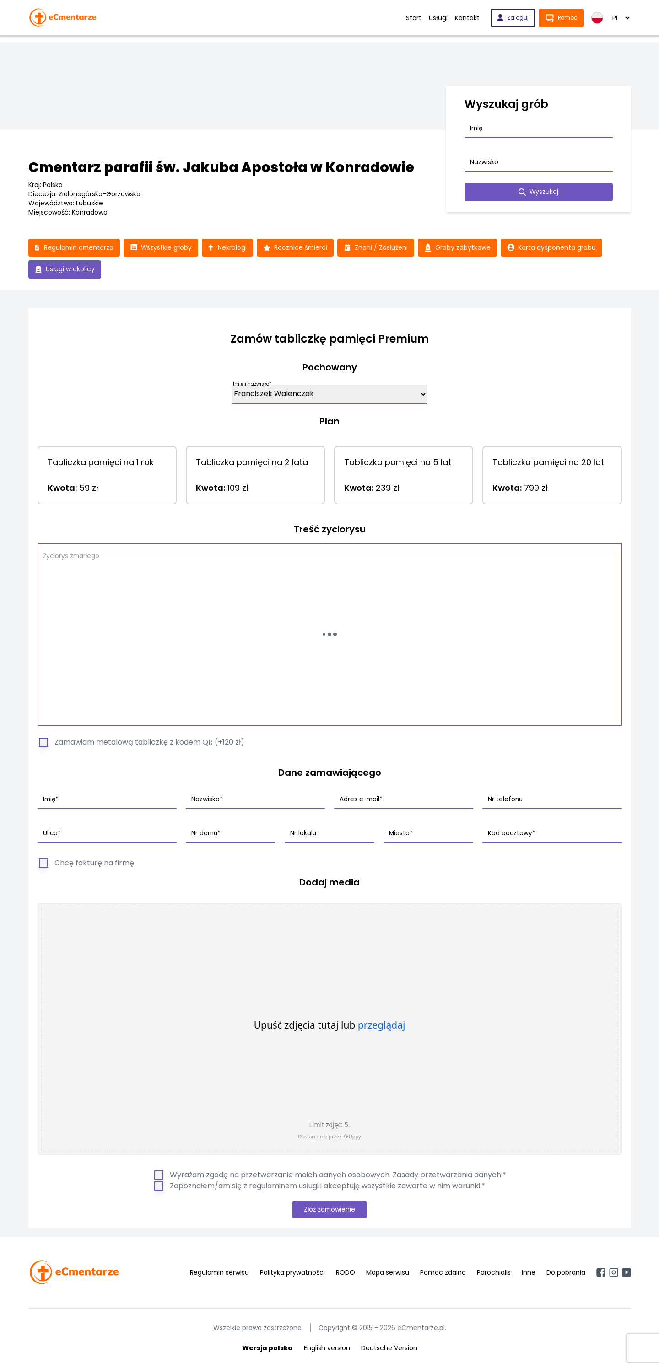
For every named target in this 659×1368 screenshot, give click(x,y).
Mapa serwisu (387, 1273)
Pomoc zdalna (443, 1273)
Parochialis (494, 1273)
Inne (528, 1273)
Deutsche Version (389, 1348)
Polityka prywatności (292, 1273)
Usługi (438, 17)
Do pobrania (565, 1273)
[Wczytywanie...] (329, 634)
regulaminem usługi (284, 1186)
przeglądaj (381, 1025)
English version (327, 1348)
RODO (345, 1273)
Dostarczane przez (329, 1136)
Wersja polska (267, 1348)
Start (413, 17)
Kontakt (467, 17)
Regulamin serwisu (219, 1273)
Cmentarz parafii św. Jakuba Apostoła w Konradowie (221, 167)
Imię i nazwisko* (252, 384)
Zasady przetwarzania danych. (447, 1175)
